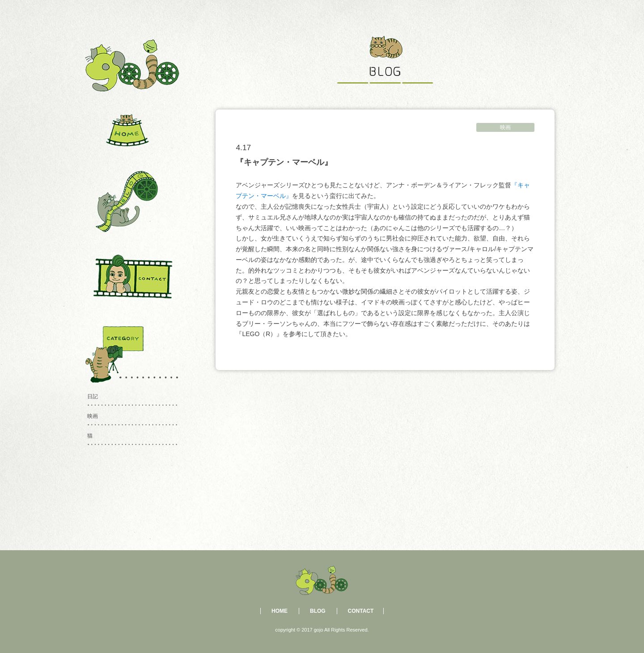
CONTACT (361, 611)
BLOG (318, 611)
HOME (279, 611)
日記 (92, 396)
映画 (505, 127)
